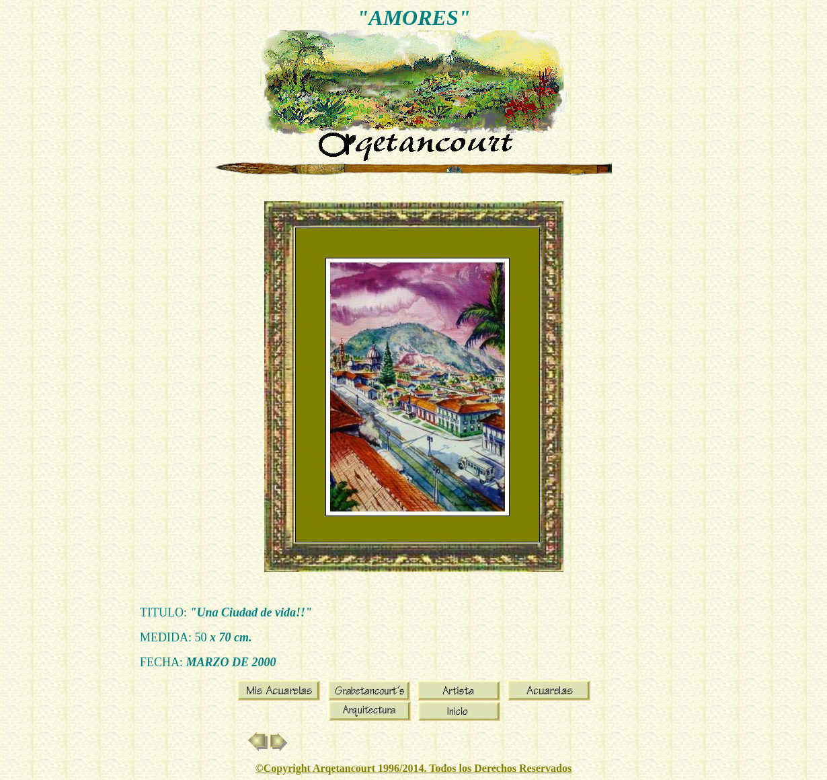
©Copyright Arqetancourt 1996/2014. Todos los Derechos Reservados (413, 768)
